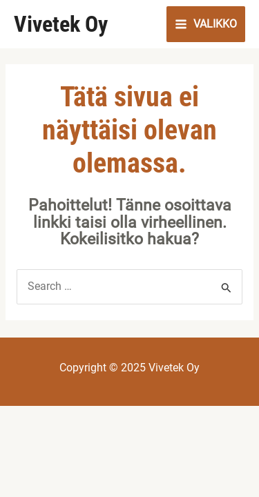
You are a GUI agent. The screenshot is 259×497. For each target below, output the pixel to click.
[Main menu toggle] (205, 24)
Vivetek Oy (61, 24)
